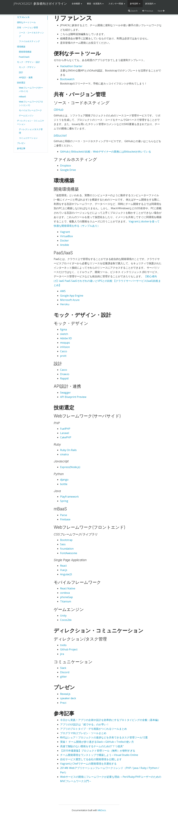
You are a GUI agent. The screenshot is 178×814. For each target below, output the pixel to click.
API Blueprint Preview (73, 397)
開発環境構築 (25, 51)
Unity (63, 615)
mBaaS (22, 96)
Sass (63, 544)
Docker (64, 240)
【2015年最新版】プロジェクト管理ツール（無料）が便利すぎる (97, 750)
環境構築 (21, 46)
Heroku (64, 304)
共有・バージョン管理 (27, 27)
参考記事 (21, 148)
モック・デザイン (27, 67)
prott (63, 356)
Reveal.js (65, 694)
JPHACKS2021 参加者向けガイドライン (40, 3)
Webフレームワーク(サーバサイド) (31, 89)
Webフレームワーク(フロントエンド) (31, 103)
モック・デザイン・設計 (28, 62)
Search (133, 10)
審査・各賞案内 (95, 3)
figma (63, 329)
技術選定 (21, 82)
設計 (21, 72)
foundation (67, 548)
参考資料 (135, 3)
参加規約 (150, 3)
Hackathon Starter (71, 66)
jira (62, 654)
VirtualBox (66, 236)
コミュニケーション (28, 138)
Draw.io (64, 374)
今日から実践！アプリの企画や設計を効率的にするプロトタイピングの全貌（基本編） (110, 720)
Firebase (65, 519)
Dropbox (65, 165)
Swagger (65, 392)
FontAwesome (68, 553)
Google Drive (68, 170)
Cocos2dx (66, 620)
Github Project (68, 649)
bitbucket (60, 135)
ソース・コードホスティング (31, 34)
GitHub (58, 110)
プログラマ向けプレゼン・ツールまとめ (83, 733)
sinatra (64, 454)
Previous (147, 10)
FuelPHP (65, 428)
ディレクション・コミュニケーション (30, 122)
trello (63, 645)
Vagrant (65, 232)
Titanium (65, 601)
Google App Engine (71, 295)
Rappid (64, 378)
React (63, 565)
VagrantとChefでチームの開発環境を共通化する (88, 763)
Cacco (63, 351)
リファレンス (23, 17)
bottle (63, 484)
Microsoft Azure (70, 300)
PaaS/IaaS (24, 57)
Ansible (64, 245)
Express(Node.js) (70, 467)
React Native (67, 588)
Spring (64, 501)
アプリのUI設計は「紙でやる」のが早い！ (84, 724)
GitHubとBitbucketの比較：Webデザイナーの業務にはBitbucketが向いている (105, 151)
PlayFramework (69, 496)
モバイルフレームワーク (30, 110)
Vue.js (63, 570)
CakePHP (65, 437)
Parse (63, 515)
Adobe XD (66, 338)
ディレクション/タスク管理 (31, 131)
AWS (63, 291)
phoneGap (66, 597)
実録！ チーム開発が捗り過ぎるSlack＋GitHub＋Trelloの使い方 (97, 742)
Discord (64, 672)
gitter (63, 676)
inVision (65, 347)
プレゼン (21, 143)
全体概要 (77, 3)
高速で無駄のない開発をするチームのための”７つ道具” (92, 746)
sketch (64, 334)
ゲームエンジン (26, 115)
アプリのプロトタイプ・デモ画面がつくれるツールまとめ (93, 729)
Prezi (63, 703)
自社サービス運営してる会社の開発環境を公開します (91, 759)
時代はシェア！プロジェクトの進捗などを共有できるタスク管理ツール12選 (104, 737)
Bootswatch (67, 79)
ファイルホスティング (29, 41)
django (64, 479)
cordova (65, 593)
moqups (65, 342)
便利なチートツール (26, 22)
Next (161, 10)
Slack (63, 668)
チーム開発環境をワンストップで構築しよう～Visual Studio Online (99, 755)
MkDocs (102, 810)
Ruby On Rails (68, 450)
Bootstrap (66, 540)
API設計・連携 (26, 77)
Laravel (64, 433)
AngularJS (66, 574)
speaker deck (68, 698)
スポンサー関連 (116, 3)
